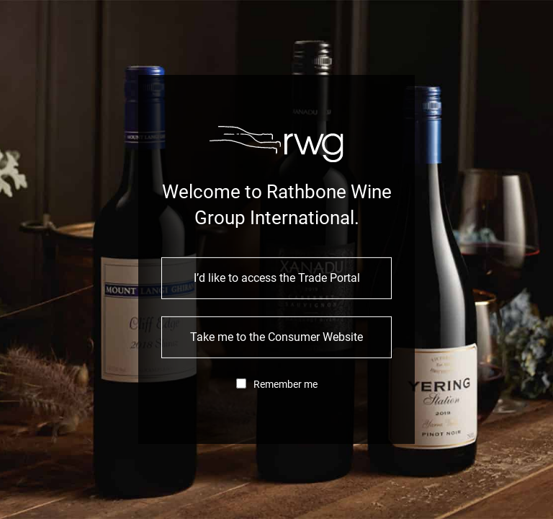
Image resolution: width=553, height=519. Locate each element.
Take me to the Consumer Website (276, 337)
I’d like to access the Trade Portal (277, 278)
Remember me (285, 384)
